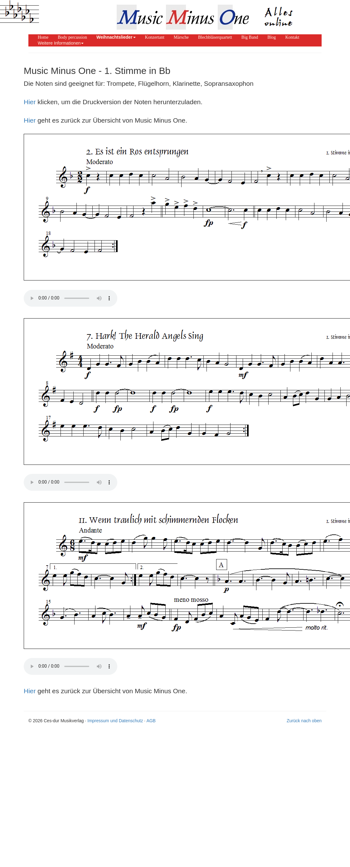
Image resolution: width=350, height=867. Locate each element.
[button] (116, 37)
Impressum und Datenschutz (115, 720)
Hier (30, 101)
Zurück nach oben (304, 720)
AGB (151, 720)
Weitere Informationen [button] (61, 43)
